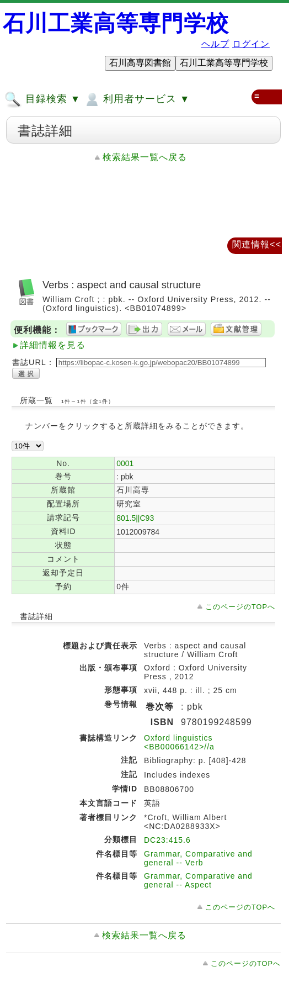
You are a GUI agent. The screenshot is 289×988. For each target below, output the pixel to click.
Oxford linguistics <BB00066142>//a (179, 742)
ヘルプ (215, 44)
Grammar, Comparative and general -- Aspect (198, 880)
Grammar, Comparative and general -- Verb (198, 858)
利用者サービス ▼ (136, 99)
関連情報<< (256, 244)
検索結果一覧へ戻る (145, 157)
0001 (124, 463)
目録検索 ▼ (42, 99)
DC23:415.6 (167, 840)
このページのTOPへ (240, 607)
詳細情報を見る (52, 345)
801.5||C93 (135, 518)
